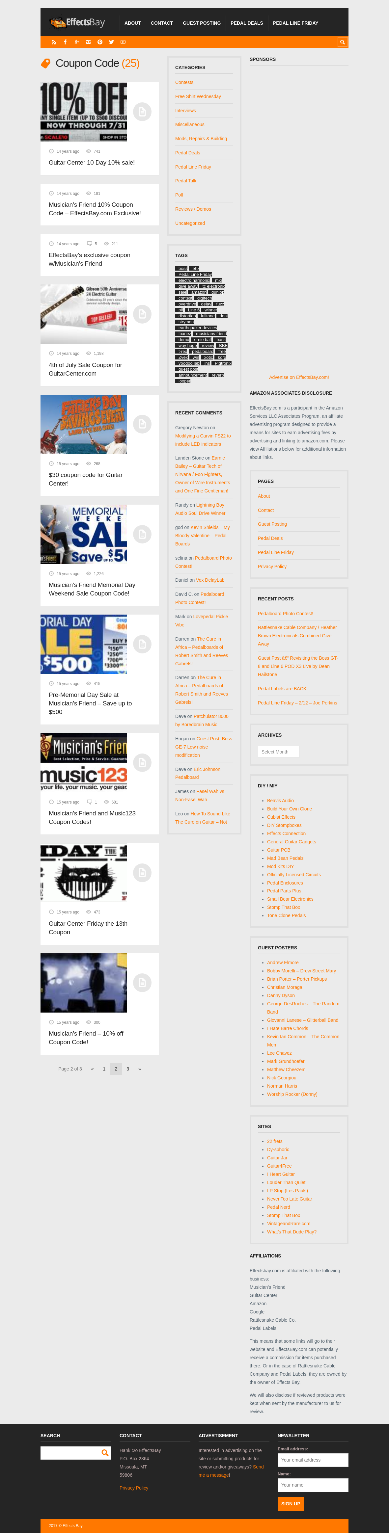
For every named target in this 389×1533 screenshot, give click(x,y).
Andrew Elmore (283, 962)
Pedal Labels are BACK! (283, 688)
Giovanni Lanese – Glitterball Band (302, 1020)
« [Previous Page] (92, 1068)
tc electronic (214, 286)
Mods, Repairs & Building (201, 138)
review (208, 345)
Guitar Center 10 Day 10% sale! (92, 162)
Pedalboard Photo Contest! (285, 613)
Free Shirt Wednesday (198, 96)
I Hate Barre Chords (287, 1028)
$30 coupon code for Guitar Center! (86, 479)
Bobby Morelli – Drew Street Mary (301, 970)
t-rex (183, 351)
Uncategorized (190, 223)
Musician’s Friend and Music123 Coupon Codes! (92, 817)
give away (188, 286)
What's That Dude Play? (292, 1231)
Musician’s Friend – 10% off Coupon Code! (86, 1037)
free (222, 351)
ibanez (185, 333)
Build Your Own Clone (289, 808)
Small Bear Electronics (290, 899)
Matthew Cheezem (286, 1069)
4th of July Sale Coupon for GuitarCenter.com (85, 369)
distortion (187, 316)
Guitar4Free (279, 1166)
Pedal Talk (185, 180)
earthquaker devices (198, 328)
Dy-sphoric (278, 1149)
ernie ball (203, 339)
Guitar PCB (279, 850)
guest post (188, 369)
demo (184, 339)
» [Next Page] (139, 1068)
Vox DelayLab (210, 580)
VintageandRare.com (288, 1223)
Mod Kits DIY (280, 866)
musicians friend (211, 333)
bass (220, 339)
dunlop (217, 292)
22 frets (275, 1141)
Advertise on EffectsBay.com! (299, 377)
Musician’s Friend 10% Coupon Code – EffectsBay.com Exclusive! (95, 209)
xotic (208, 357)
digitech (204, 298)
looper (184, 381)
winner (211, 310)
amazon (199, 292)
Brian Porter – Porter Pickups (297, 979)
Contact (162, 23)
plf (181, 310)
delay (206, 304)
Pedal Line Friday (296, 23)
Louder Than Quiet (286, 1182)
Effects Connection (286, 833)
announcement (193, 375)
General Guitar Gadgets (291, 841)
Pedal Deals (247, 23)
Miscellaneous (190, 124)
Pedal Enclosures (285, 882)
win (196, 357)
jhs (207, 363)
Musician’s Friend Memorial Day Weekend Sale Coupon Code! (92, 589)
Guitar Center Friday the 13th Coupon (88, 928)
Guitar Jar (277, 1157)
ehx (195, 268)
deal (224, 316)
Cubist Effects (281, 817)
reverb (218, 375)
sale (182, 292)
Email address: (293, 1448)
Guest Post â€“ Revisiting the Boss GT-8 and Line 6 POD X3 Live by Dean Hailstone (298, 666)
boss (183, 268)
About (133, 23)
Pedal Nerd (278, 1207)
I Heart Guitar (281, 1174)
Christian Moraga (284, 987)
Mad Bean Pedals (285, 858)
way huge (188, 345)
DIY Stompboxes (284, 825)
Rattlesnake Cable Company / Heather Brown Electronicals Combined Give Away (297, 636)
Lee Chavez (279, 1053)
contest (185, 298)
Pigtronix (223, 363)
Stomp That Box (283, 907)
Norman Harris (282, 1086)
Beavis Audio (280, 800)
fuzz (220, 304)
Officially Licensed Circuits (294, 874)
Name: (284, 1473)
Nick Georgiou (281, 1077)
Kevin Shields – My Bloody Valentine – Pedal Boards (202, 535)
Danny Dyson (281, 995)
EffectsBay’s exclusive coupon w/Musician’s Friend (89, 259)
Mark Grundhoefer (286, 1061)
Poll (179, 195)
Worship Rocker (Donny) (292, 1094)
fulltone (208, 316)
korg (222, 357)
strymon (186, 322)
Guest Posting (202, 23)
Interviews (185, 110)
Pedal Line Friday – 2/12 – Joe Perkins (297, 702)
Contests (184, 82)
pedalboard (202, 351)
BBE (223, 345)
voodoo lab (189, 363)
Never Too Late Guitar (289, 1199)
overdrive (187, 304)
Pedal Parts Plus (284, 890)
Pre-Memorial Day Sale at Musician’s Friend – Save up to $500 (90, 703)
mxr (218, 280)
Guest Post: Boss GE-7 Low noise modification (203, 747)
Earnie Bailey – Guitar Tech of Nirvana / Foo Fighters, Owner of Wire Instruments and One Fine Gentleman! (202, 474)
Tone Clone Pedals (286, 915)
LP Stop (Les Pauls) (287, 1190)
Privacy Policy (272, 566)
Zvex (183, 357)
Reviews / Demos (193, 209)
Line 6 (194, 310)
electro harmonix (194, 280)
